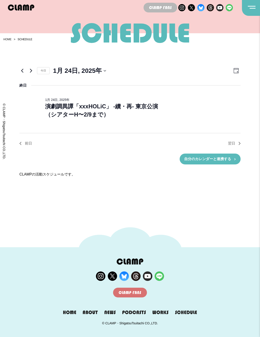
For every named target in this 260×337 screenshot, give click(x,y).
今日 (43, 70)
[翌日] (31, 71)
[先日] (22, 71)
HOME (7, 39)
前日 (25, 143)
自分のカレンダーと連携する (207, 159)
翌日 (234, 143)
